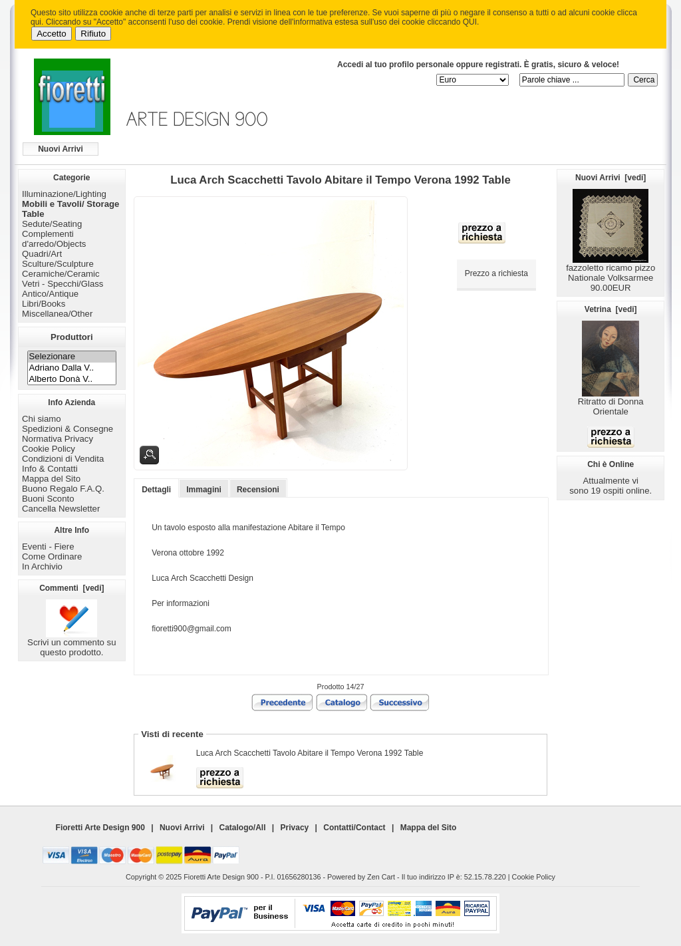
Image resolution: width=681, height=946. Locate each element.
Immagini (203, 489)
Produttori (72, 337)
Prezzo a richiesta (496, 273)
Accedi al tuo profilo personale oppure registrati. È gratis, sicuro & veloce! (478, 64)
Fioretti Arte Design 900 (100, 827)
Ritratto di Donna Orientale (611, 402)
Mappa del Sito (51, 479)
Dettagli (156, 489)
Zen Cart (381, 877)
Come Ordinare (52, 556)
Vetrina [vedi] (611, 309)
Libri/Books (43, 304)
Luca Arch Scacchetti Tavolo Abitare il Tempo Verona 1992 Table (310, 753)
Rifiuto (93, 34)
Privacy (295, 827)
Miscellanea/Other (57, 314)
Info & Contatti (50, 469)
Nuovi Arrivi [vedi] (610, 177)
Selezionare (72, 357)
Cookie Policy (48, 449)
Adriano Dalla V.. (72, 368)
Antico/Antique (50, 294)
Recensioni (258, 489)
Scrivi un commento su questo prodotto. (71, 643)
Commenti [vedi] (71, 588)
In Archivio (42, 566)
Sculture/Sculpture (58, 264)
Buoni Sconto (48, 499)
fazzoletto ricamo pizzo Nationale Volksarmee (610, 269)
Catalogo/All (242, 827)
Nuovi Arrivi (60, 149)
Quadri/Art (42, 254)
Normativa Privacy (57, 439)
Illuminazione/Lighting (64, 194)
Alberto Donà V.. (72, 379)
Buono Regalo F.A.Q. (63, 489)
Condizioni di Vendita (63, 459)
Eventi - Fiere (48, 547)
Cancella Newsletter (61, 509)
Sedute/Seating (52, 224)
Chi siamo (41, 419)
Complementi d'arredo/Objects (54, 239)
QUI (470, 22)
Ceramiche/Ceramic (61, 274)
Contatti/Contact (354, 827)
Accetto (51, 34)
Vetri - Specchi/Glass (62, 284)
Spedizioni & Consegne (67, 429)
